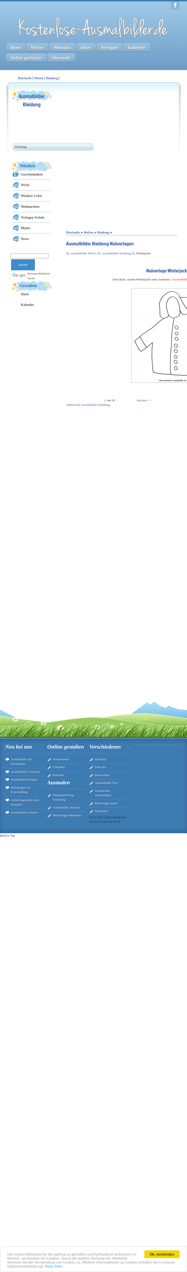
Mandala (62, 47)
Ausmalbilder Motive (84, 253)
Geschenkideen (32, 174)
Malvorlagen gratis (106, 803)
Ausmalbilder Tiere (107, 783)
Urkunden (59, 767)
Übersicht (61, 57)
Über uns (100, 767)
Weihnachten (30, 206)
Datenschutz (102, 775)
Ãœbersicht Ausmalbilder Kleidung (88, 405)
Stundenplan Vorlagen (24, 779)
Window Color (31, 196)
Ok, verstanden (162, 1254)
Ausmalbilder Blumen (66, 807)
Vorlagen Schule (32, 217)
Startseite (100, 759)
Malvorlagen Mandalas (67, 815)
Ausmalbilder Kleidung (116, 253)
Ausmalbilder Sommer (25, 812)
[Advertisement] (104, 118)
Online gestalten (26, 57)
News (16, 47)
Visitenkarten (61, 759)
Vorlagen (109, 47)
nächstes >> (144, 400)
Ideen (86, 47)
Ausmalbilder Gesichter (25, 772)
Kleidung (52, 78)
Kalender (136, 47)
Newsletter (101, 811)
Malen (25, 228)
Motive (37, 47)
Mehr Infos (53, 1266)
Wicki (25, 185)
